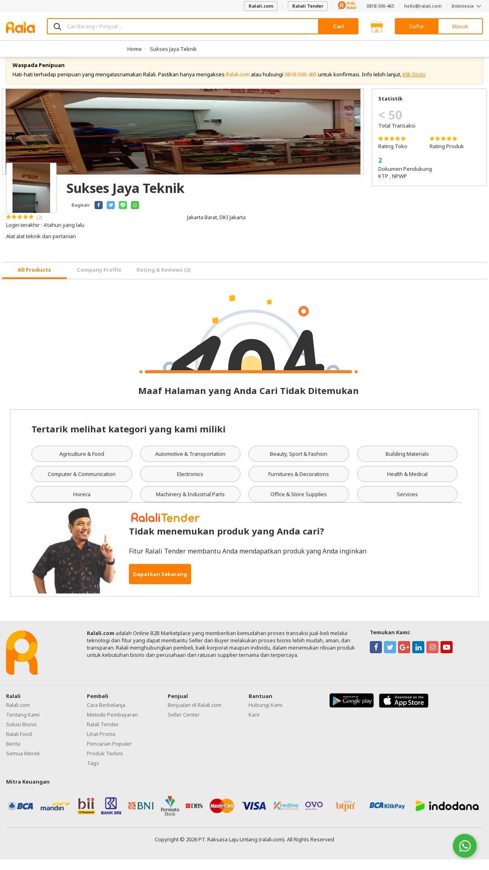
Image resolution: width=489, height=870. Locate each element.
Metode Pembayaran (112, 725)
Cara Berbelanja (106, 715)
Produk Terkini (105, 763)
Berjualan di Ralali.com (194, 715)
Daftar (416, 26)
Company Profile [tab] (99, 280)
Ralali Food (19, 744)
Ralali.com (261, 6)
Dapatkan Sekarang (160, 584)
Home (134, 48)
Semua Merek (23, 763)
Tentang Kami (23, 725)
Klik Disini (414, 84)
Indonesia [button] (467, 6)
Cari (338, 26)
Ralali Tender (307, 6)
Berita (13, 754)
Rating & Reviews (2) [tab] (164, 280)
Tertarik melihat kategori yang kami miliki (129, 439)
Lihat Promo (101, 744)
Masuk (460, 26)
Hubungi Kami (265, 715)
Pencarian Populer (109, 754)
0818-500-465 (380, 6)
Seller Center (184, 725)
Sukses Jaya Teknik (173, 48)
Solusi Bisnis (21, 734)
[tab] (34, 281)
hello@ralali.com (423, 6)
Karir (254, 725)
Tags (93, 773)
